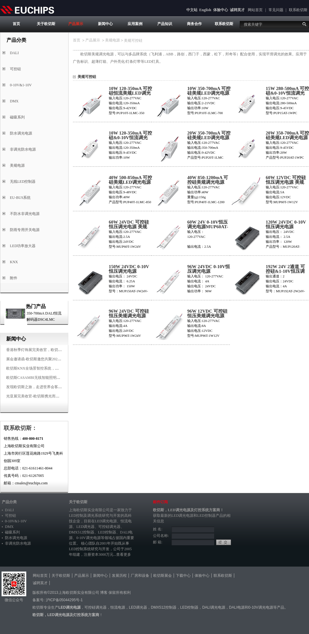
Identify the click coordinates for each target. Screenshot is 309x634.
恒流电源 (117, 607)
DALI (14, 53)
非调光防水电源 (23, 149)
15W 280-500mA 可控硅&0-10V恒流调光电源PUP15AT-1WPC (287, 93)
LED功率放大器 (23, 246)
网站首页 (255, 10)
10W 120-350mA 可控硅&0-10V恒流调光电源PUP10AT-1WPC (130, 138)
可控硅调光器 (109, 527)
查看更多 (123, 554)
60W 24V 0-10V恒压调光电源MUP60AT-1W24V (207, 227)
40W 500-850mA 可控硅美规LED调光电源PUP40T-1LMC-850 (130, 182)
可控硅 (15, 69)
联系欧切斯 (298, 10)
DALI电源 (237, 607)
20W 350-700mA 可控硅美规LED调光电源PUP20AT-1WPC (287, 138)
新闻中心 (105, 24)
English (205, 10)
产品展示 (75, 24)
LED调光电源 (106, 521)
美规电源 (17, 165)
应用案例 (135, 24)
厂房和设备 (140, 575)
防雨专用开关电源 (25, 230)
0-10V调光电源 (88, 538)
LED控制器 (107, 532)
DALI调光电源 (213, 607)
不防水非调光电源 (25, 214)
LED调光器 (85, 527)
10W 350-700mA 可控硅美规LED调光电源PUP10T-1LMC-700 (209, 93)
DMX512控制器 (81, 532)
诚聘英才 (237, 10)
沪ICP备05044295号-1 (64, 600)
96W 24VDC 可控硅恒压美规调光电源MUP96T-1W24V (129, 316)
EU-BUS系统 (20, 197)
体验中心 (220, 10)
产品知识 (164, 24)
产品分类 (9, 502)
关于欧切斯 (46, 24)
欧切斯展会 (162, 575)
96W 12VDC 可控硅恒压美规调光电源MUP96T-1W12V (207, 316)
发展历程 (119, 575)
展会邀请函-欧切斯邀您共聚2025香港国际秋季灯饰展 (49, 359)
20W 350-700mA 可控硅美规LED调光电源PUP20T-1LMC (209, 138)
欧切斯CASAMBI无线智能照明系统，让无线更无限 (48, 377)
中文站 (191, 10)
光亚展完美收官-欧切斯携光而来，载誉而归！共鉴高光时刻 (55, 396)
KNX (14, 262)
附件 (13, 278)
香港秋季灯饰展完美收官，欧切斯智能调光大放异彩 (48, 350)
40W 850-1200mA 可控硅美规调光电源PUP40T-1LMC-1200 (208, 182)
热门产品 (36, 306)
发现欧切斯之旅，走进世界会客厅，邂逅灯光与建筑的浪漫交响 (58, 387)
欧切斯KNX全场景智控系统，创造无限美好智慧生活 (49, 368)
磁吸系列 (17, 117)
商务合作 (194, 24)
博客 (104, 592)
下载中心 (183, 575)
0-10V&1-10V (21, 85)
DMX (14, 101)
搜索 (304, 24)
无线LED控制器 (23, 181)
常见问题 (276, 10)
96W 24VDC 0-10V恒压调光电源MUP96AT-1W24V (208, 271)
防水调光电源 (21, 133)
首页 (16, 24)
